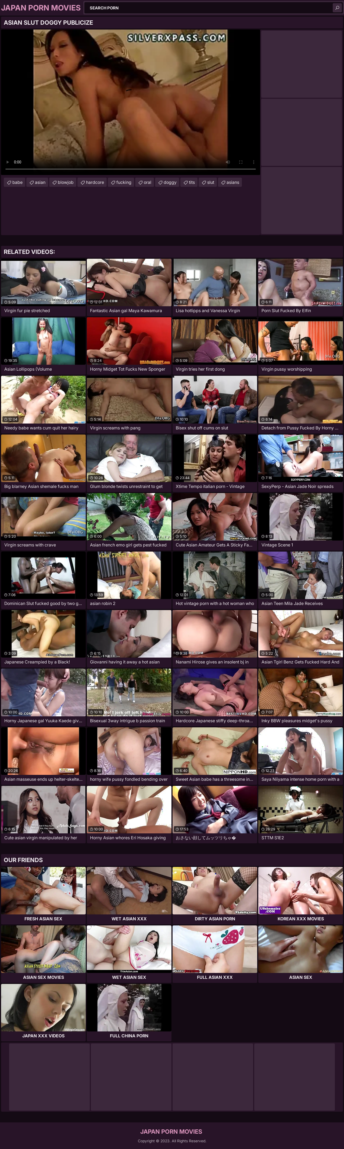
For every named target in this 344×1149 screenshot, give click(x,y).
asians (233, 182)
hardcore (95, 182)
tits (192, 182)
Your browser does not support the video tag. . (130, 102)
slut (210, 182)
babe (17, 182)
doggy (170, 182)
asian (40, 182)
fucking (123, 182)
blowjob (66, 182)
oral (147, 182)
